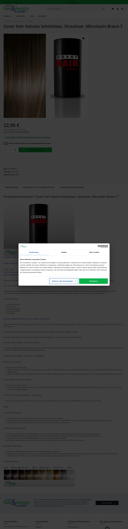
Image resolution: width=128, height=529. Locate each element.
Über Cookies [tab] (94, 252)
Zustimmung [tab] (33, 252)
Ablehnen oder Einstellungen (64, 281)
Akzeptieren (93, 281)
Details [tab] (64, 252)
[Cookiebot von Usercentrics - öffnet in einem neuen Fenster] (99, 246)
